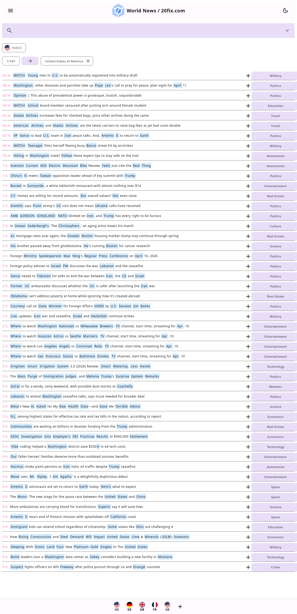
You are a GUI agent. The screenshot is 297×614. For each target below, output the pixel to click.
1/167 (11, 61)
